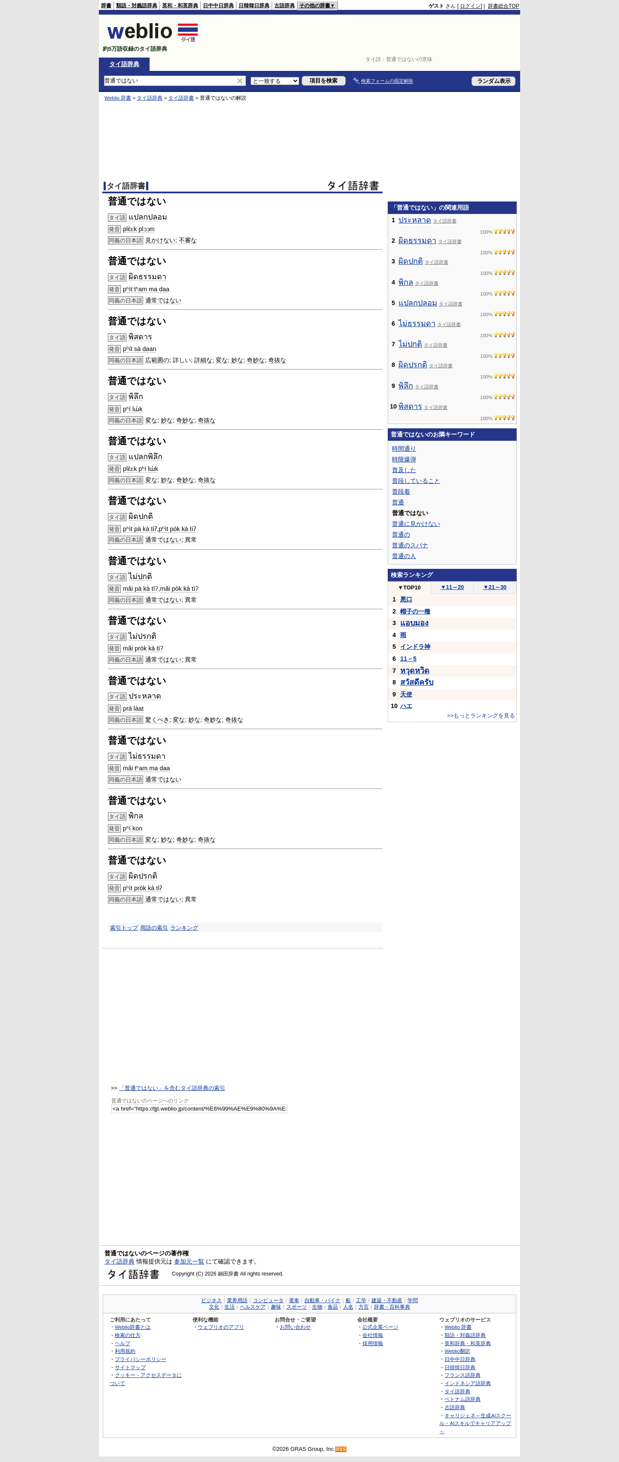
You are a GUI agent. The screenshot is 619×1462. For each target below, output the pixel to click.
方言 (364, 1306)
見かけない (160, 240)
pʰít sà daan (139, 348)
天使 (406, 694)
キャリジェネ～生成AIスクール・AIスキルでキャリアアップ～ (475, 1423)
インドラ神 (415, 646)
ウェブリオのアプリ (221, 1327)
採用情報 (372, 1343)
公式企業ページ (380, 1327)
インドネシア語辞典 (467, 1383)
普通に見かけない (416, 523)
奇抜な (277, 360)
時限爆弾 (404, 459)
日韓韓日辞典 (254, 5)
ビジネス (211, 1300)
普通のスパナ (410, 545)
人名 (348, 1306)
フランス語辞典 (462, 1375)
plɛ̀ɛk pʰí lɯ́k (140, 468)
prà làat (133, 708)
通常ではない (163, 300)
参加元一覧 (189, 1261)
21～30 (495, 587)
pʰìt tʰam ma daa (146, 289)
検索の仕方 (128, 1335)
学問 (413, 1300)
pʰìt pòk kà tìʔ (177, 528)
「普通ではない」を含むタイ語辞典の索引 (172, 1088)
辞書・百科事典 (392, 1306)
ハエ (406, 705)
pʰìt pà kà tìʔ (140, 528)
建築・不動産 (386, 1300)
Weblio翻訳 (457, 1351)
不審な (188, 240)
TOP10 (409, 587)
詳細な (203, 360)
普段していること (416, 480)
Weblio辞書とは (132, 1327)
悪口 (406, 599)
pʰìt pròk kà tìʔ (142, 888)
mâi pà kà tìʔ (140, 588)
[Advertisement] (362, 36)
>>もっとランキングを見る (481, 715)
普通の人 (404, 555)
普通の (401, 534)
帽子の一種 (415, 611)
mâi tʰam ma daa (146, 768)
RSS (341, 1449)
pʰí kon (132, 828)
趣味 (276, 1306)
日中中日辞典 (218, 5)
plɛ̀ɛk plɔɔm (139, 229)
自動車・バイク (322, 1300)
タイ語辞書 (181, 98)
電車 (294, 1300)
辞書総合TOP (503, 6)
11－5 (408, 658)
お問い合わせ (295, 1327)
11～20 (452, 587)
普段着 (401, 491)
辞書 (106, 5)
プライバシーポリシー (140, 1359)
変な (222, 360)
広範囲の (157, 360)
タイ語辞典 (124, 64)
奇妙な (256, 360)
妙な (237, 360)
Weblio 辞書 (117, 98)
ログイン (470, 6)
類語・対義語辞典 (136, 5)
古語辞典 (284, 5)
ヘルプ (122, 1343)
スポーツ (296, 1306)
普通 (398, 502)
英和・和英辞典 (180, 5)
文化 (214, 1306)
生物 (317, 1306)
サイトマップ (130, 1367)
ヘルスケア (253, 1306)
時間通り (404, 448)
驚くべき (157, 719)
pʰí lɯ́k (132, 409)
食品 (333, 1306)
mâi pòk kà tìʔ (179, 588)
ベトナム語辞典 (462, 1399)
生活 (229, 1306)
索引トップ (124, 928)
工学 (361, 1300)
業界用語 (237, 1300)
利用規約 (125, 1351)
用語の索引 (154, 928)
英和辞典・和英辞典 (467, 1343)
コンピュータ (268, 1300)
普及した (404, 470)
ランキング (184, 928)
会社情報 (372, 1335)
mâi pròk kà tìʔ (143, 648)
